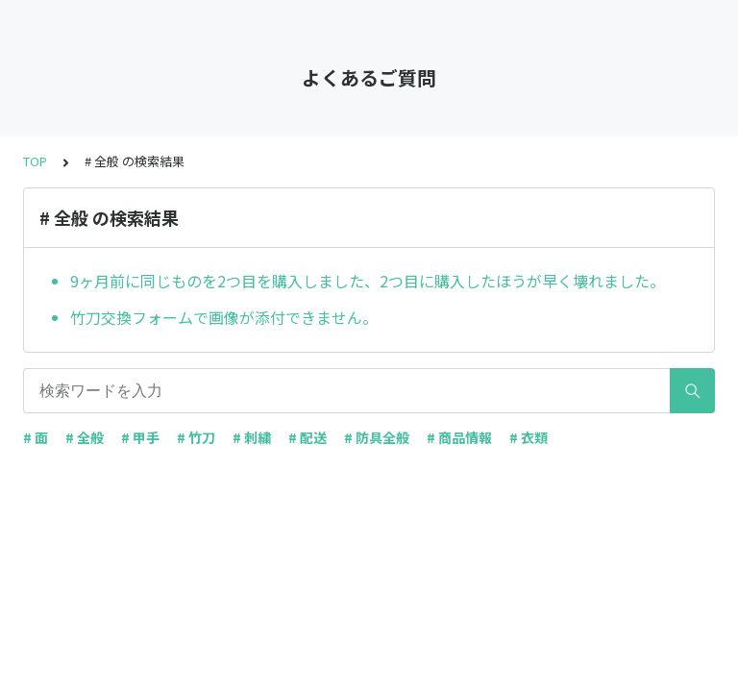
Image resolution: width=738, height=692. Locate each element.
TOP (35, 161)
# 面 (35, 437)
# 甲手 (140, 437)
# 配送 (307, 437)
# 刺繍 (252, 437)
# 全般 (84, 437)
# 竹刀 (196, 437)
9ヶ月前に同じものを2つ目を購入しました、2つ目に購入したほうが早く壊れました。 (367, 280)
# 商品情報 (459, 437)
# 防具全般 (376, 437)
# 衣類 (528, 437)
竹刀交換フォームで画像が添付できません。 (224, 317)
